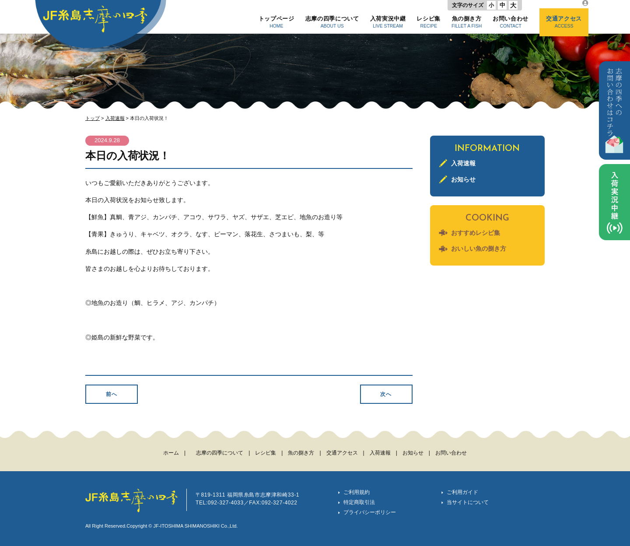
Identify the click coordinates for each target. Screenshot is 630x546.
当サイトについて (468, 502)
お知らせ (463, 179)
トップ (92, 118)
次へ (386, 394)
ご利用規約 (356, 492)
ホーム (171, 453)
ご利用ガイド (462, 492)
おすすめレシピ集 (475, 232)
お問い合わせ (510, 21)
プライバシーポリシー (369, 512)
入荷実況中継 (388, 21)
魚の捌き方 (467, 21)
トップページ (276, 21)
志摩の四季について (332, 21)
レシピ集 (428, 21)
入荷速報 (115, 118)
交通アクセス (564, 21)
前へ (111, 394)
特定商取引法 (359, 502)
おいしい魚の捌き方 (478, 248)
